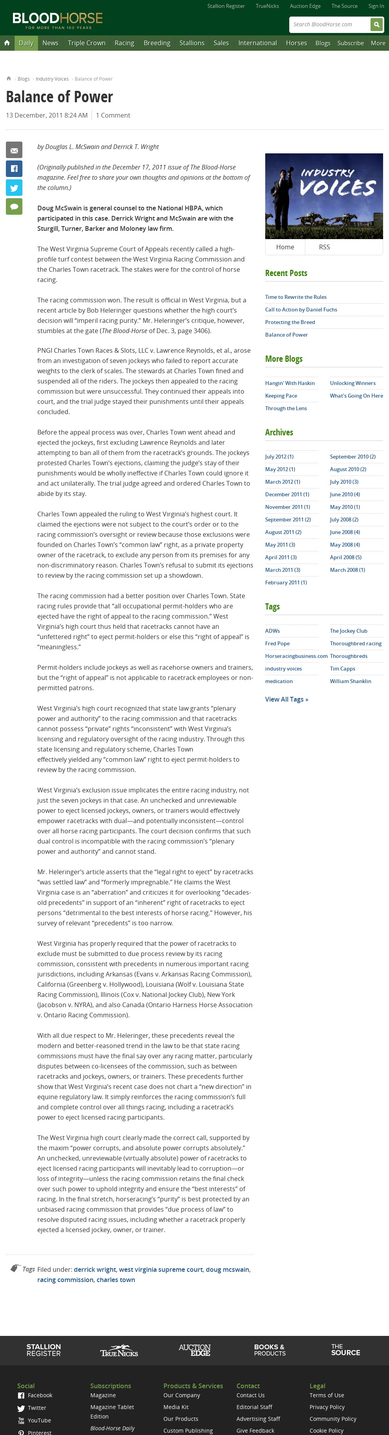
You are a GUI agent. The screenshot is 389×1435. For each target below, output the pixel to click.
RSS (324, 247)
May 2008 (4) (345, 544)
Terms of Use (327, 1395)
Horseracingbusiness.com (291, 655)
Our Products (180, 1418)
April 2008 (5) (345, 557)
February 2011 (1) (286, 582)
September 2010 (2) (353, 456)
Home (9, 78)
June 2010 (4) (345, 494)
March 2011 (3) (282, 569)
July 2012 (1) (279, 456)
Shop (270, 1350)
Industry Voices (52, 79)
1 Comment (113, 115)
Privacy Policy (327, 1407)
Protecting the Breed (290, 322)
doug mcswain (227, 1269)
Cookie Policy (326, 1430)
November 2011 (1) (287, 506)
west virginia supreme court (161, 1269)
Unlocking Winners (353, 383)
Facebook (14, 168)
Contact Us (251, 1395)
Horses (296, 43)
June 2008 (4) (345, 532)
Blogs (323, 43)
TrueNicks (267, 5)
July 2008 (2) (344, 519)
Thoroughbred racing (356, 643)
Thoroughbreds (348, 655)
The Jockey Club (348, 630)
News (50, 43)
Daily (26, 43)
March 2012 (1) (282, 481)
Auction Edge (305, 5)
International (258, 43)
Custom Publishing (188, 1430)
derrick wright (95, 1269)
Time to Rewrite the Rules (296, 296)
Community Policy (333, 1418)
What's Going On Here (356, 395)
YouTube (34, 1420)
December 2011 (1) (287, 494)
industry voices (283, 668)
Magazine (103, 1395)
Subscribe (351, 43)
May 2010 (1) (345, 506)
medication (279, 681)
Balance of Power (286, 334)
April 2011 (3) (281, 557)
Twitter (14, 187)
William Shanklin (350, 681)
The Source (345, 5)
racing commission (65, 1279)
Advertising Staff (258, 1418)
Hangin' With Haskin (290, 383)
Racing (124, 43)
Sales (221, 43)
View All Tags (284, 699)
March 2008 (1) (347, 569)
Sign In (376, 5)
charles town (116, 1279)
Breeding (157, 43)
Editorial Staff (254, 1407)
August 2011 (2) (283, 532)
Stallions (192, 43)
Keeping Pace (281, 395)
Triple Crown (87, 43)
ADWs (272, 630)
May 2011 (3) (280, 544)
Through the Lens (286, 408)
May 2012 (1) (280, 469)
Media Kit (176, 1407)
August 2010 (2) (348, 469)
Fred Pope (277, 643)
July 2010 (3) (344, 481)
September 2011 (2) (288, 519)
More (378, 43)
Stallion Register (226, 5)
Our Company (181, 1395)
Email (14, 150)
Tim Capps (342, 668)
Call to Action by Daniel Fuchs (301, 309)
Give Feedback (255, 1430)
